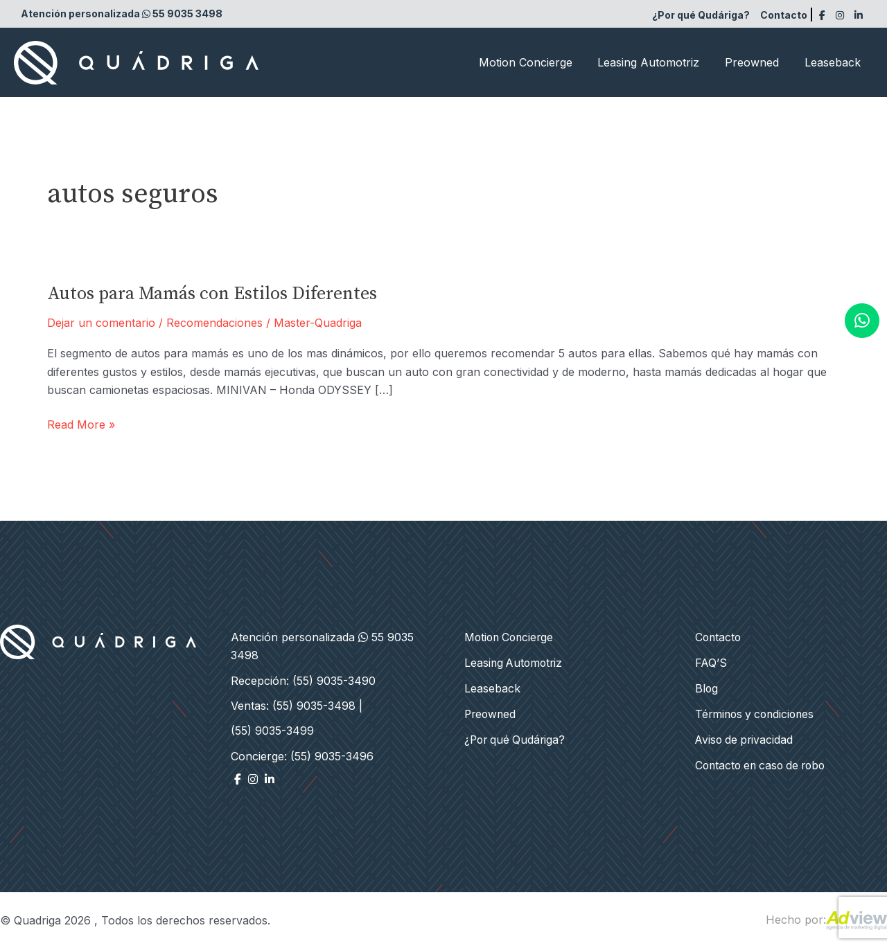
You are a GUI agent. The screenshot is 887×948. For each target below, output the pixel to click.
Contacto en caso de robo (764, 763)
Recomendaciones (214, 323)
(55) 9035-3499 (272, 730)
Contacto (783, 15)
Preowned (757, 62)
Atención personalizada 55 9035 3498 (121, 13)
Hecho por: (826, 920)
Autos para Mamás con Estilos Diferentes (212, 294)
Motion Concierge (536, 62)
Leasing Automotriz (657, 62)
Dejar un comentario (101, 323)
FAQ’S (711, 662)
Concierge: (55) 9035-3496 (302, 756)
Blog (707, 688)
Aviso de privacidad (745, 737)
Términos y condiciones (757, 712)
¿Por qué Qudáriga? (701, 15)
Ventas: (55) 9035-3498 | (296, 706)
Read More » (81, 424)
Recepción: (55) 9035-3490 (303, 681)
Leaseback (834, 62)
